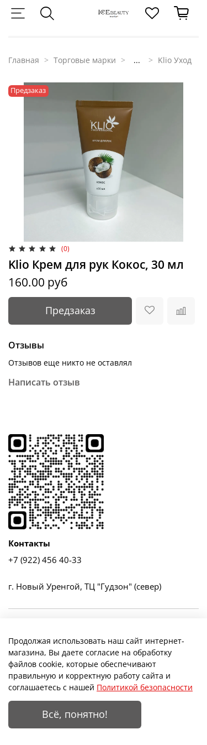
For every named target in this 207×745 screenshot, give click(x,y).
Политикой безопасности (145, 687)
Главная (23, 60)
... (137, 60)
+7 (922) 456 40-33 (45, 560)
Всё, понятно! (75, 714)
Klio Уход (175, 60)
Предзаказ (70, 310)
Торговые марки (85, 60)
